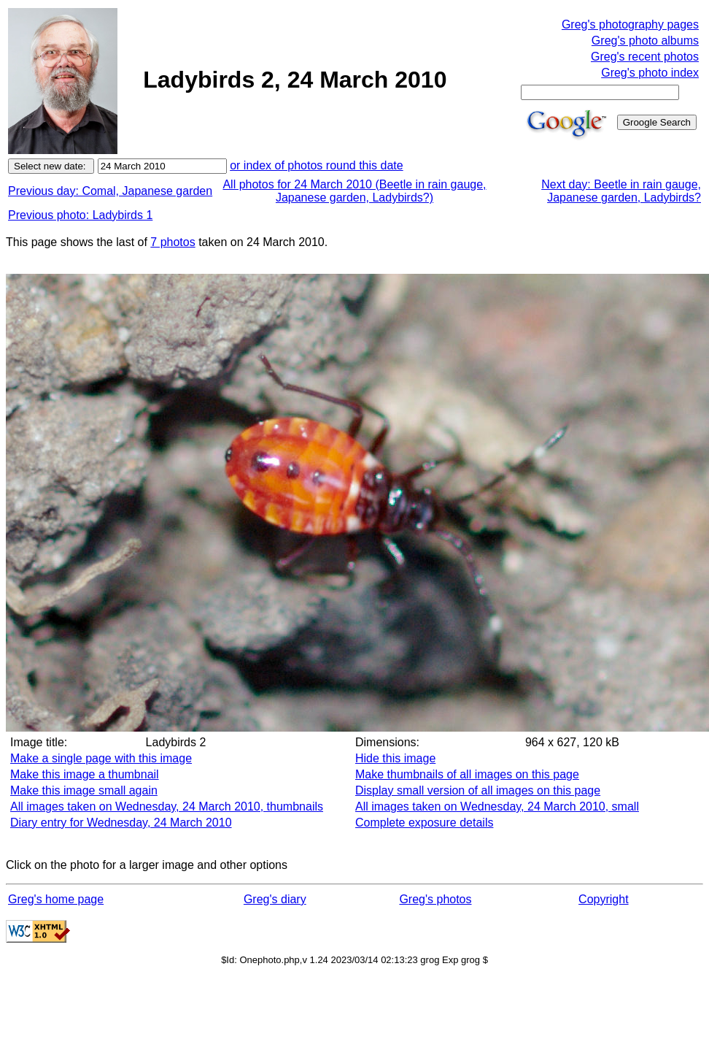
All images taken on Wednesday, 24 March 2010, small (497, 806)
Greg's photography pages (630, 24)
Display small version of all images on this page (477, 790)
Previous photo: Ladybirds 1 (80, 215)
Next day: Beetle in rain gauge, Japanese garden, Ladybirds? (621, 191)
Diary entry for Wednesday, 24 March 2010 (121, 822)
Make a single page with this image (101, 758)
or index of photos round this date (316, 165)
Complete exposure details (424, 822)
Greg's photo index (650, 72)
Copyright (603, 899)
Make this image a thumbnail (84, 774)
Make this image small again (84, 790)
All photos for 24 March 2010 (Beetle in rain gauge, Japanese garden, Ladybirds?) (354, 191)
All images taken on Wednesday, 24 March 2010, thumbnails (166, 806)
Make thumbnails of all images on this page (467, 774)
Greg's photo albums (645, 40)
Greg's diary (275, 899)
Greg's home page (56, 899)
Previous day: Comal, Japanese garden (110, 191)
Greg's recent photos (645, 56)
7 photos (172, 242)
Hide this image (395, 758)
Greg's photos (435, 899)
